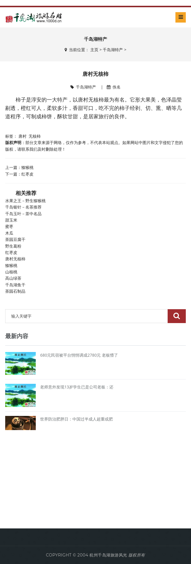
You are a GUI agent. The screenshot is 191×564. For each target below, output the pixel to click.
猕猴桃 (27, 167)
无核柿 (35, 136)
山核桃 (11, 271)
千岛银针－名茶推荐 (23, 207)
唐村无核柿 (15, 258)
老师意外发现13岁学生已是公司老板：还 (76, 387)
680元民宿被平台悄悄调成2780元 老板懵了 (79, 355)
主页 (94, 49)
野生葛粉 (13, 246)
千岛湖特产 (113, 49)
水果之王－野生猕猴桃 (25, 200)
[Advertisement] (95, 480)
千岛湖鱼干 (15, 284)
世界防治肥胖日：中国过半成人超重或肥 (76, 419)
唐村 (22, 136)
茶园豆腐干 (15, 239)
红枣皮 (27, 174)
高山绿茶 (13, 278)
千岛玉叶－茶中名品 (23, 213)
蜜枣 (9, 226)
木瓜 (9, 233)
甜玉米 (11, 220)
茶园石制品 (15, 291)
